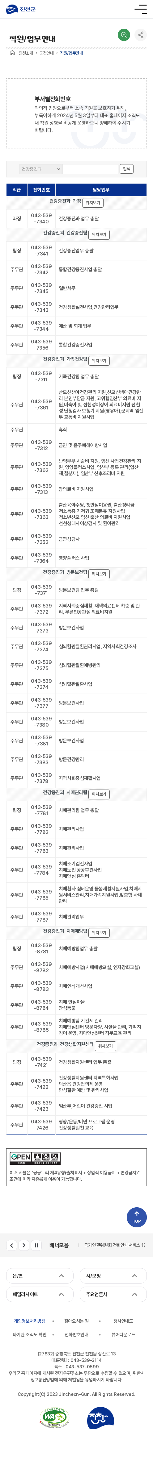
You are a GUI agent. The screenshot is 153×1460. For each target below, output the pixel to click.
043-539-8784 (41, 1005)
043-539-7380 (41, 722)
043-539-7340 (41, 219)
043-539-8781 (41, 949)
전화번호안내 (76, 1335)
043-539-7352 (41, 539)
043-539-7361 (41, 405)
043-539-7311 (41, 377)
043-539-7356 (41, 345)
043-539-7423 (41, 1106)
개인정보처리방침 (29, 1321)
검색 (124, 35)
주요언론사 (96, 1294)
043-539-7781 (41, 810)
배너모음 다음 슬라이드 (24, 1245)
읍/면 (18, 1276)
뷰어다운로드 (123, 1335)
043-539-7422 (41, 1084)
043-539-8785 (41, 1027)
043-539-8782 (41, 967)
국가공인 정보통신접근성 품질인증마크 (54, 1418)
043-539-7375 (41, 665)
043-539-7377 (41, 703)
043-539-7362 (41, 467)
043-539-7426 (41, 1125)
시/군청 (93, 1276)
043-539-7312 (41, 445)
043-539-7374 (41, 647)
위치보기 (93, 202)
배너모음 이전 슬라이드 (11, 1245)
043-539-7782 (41, 829)
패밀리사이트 (25, 1294)
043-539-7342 (41, 269)
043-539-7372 (41, 609)
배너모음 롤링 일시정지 (36, 1245)
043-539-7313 (41, 489)
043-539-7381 (41, 741)
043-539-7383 (41, 759)
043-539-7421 (41, 1062)
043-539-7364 (41, 558)
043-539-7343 (41, 307)
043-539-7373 (41, 628)
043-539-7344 (41, 326)
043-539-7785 (41, 895)
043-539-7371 (41, 590)
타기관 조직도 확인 (29, 1335)
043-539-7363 (41, 514)
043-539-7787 (41, 917)
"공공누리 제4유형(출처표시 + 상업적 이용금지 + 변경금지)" (86, 1173)
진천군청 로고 (21, 9)
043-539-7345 (41, 288)
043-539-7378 (41, 778)
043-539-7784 (41, 870)
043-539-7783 (41, 848)
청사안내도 (123, 1321)
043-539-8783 (41, 986)
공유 (140, 35)
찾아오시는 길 (76, 1321)
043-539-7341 (41, 251)
